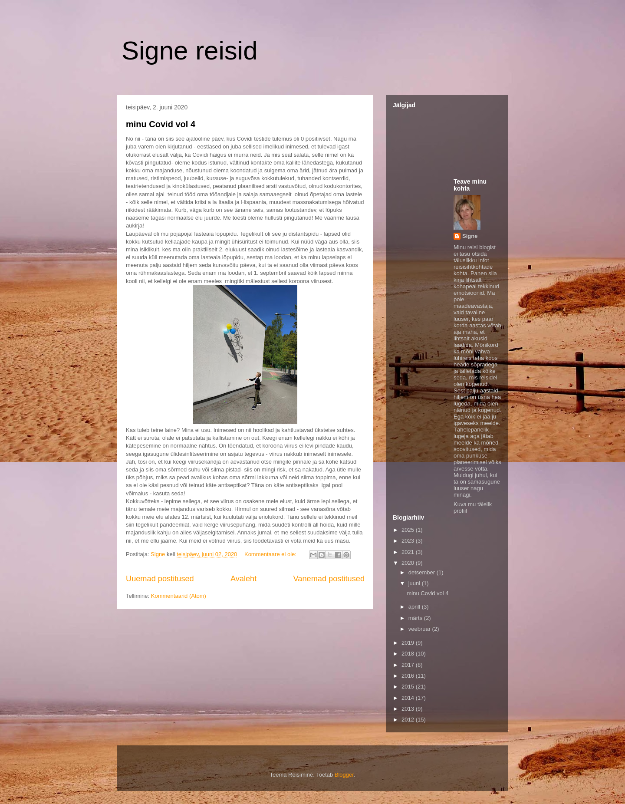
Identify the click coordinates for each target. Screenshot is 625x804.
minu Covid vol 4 (160, 124)
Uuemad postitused (160, 578)
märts (416, 618)
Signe (469, 236)
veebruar (420, 629)
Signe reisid (190, 50)
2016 (408, 675)
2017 (408, 665)
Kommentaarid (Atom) (178, 596)
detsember (422, 572)
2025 (408, 530)
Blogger (344, 774)
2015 (408, 686)
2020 (408, 563)
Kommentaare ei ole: (271, 554)
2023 (408, 540)
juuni (415, 583)
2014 (408, 698)
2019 (408, 642)
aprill (415, 606)
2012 (408, 719)
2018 (408, 653)
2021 (408, 552)
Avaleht (243, 578)
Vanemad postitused (329, 578)
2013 (408, 708)
